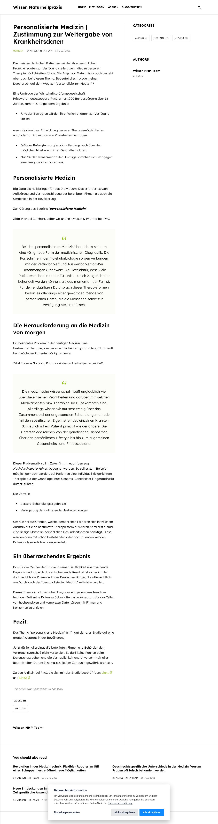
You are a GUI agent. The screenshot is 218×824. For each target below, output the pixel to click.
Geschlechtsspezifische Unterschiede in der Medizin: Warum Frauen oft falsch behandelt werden (156, 768)
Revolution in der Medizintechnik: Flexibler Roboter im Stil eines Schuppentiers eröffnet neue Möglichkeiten (56, 768)
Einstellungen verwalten (67, 812)
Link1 (105, 672)
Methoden (96, 7)
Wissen (113, 7)
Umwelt (181, 38)
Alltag (141, 38)
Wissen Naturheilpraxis (37, 7)
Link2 (23, 677)
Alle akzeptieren (151, 812)
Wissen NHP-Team (41, 50)
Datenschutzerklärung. (120, 803)
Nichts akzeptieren (125, 812)
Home (82, 7)
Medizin (18, 50)
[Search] (197, 7)
